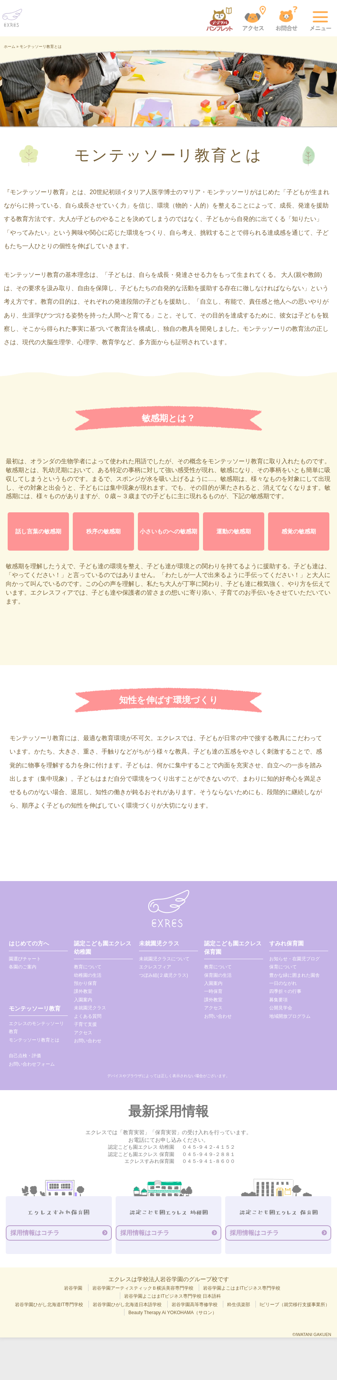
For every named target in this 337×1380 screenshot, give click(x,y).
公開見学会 (280, 1007)
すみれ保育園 (286, 943)
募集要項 (278, 999)
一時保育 (213, 991)
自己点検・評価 (25, 1055)
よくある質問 (87, 1016)
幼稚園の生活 (87, 975)
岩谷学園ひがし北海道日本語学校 (127, 1304)
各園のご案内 (22, 967)
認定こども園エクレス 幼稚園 (102, 947)
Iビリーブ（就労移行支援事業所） (295, 1304)
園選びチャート (25, 958)
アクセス (83, 1032)
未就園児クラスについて (164, 958)
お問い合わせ (87, 1040)
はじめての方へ (29, 943)
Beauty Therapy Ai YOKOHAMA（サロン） (172, 1312)
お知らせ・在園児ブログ (294, 958)
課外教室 (83, 991)
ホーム (9, 46)
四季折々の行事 (285, 991)
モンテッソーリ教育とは (34, 1040)
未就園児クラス (90, 1007)
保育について (283, 967)
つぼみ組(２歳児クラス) (163, 975)
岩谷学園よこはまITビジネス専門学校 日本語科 (172, 1296)
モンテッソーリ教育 (35, 1008)
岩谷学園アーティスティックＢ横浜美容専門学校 (142, 1288)
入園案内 (83, 999)
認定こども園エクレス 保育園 (233, 947)
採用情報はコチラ (34, 1233)
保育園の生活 (218, 975)
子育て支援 (85, 1024)
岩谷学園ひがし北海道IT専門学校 (49, 1304)
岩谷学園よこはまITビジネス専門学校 (242, 1288)
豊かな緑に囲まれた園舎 (294, 975)
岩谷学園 (73, 1288)
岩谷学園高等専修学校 (195, 1304)
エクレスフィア (155, 967)
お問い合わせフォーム (32, 1064)
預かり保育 (85, 983)
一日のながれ (283, 983)
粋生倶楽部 (238, 1304)
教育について (87, 967)
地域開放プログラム (290, 1016)
